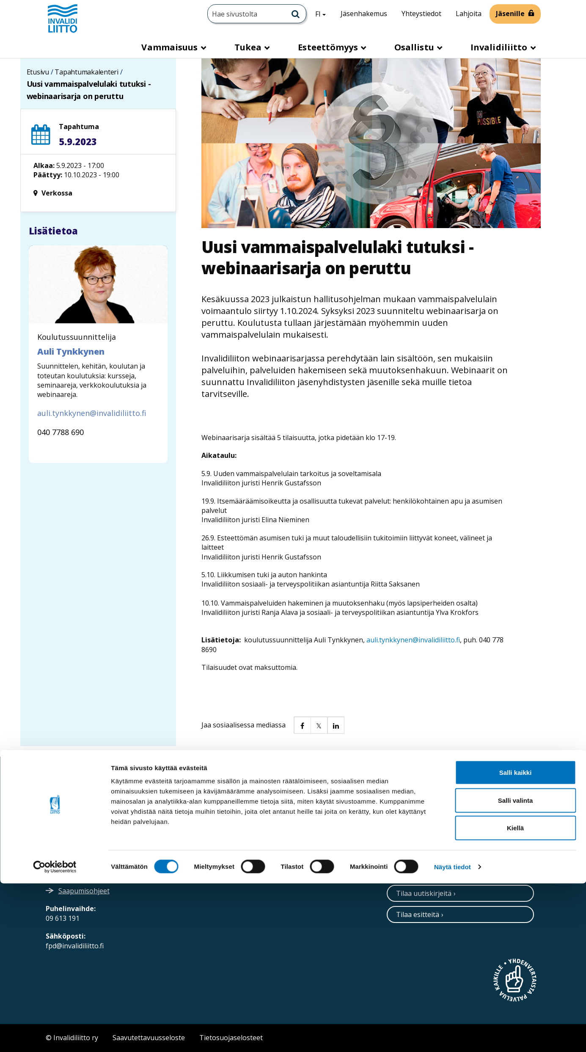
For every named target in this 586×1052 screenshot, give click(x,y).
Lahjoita (468, 13)
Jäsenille (510, 13)
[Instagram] (409, 817)
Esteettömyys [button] (329, 47)
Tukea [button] (249, 47)
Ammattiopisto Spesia (264, 852)
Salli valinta (515, 968)
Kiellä (515, 996)
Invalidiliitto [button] (500, 47)
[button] (302, 724)
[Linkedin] (427, 817)
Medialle (242, 833)
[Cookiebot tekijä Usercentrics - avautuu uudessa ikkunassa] (55, 1035)
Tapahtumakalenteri (86, 72)
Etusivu (38, 72)
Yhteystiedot (421, 13)
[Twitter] (393, 817)
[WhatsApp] (481, 817)
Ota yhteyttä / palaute (430, 850)
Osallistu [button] (415, 47)
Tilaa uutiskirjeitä (423, 893)
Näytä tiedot (452, 1035)
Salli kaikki (515, 941)
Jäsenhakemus (364, 13)
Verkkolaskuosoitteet (263, 814)
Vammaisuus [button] (170, 47)
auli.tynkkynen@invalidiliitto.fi (413, 639)
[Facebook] (444, 817)
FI (324, 13)
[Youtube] (462, 817)
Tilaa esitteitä (417, 914)
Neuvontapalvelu (423, 871)
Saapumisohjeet (84, 890)
